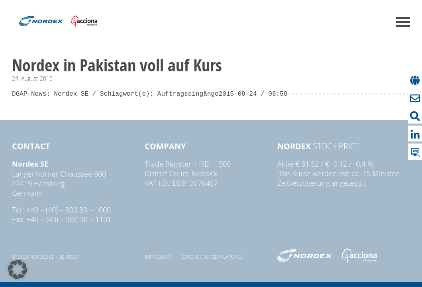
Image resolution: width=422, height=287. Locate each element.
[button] (17, 269)
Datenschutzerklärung (212, 257)
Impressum (158, 257)
